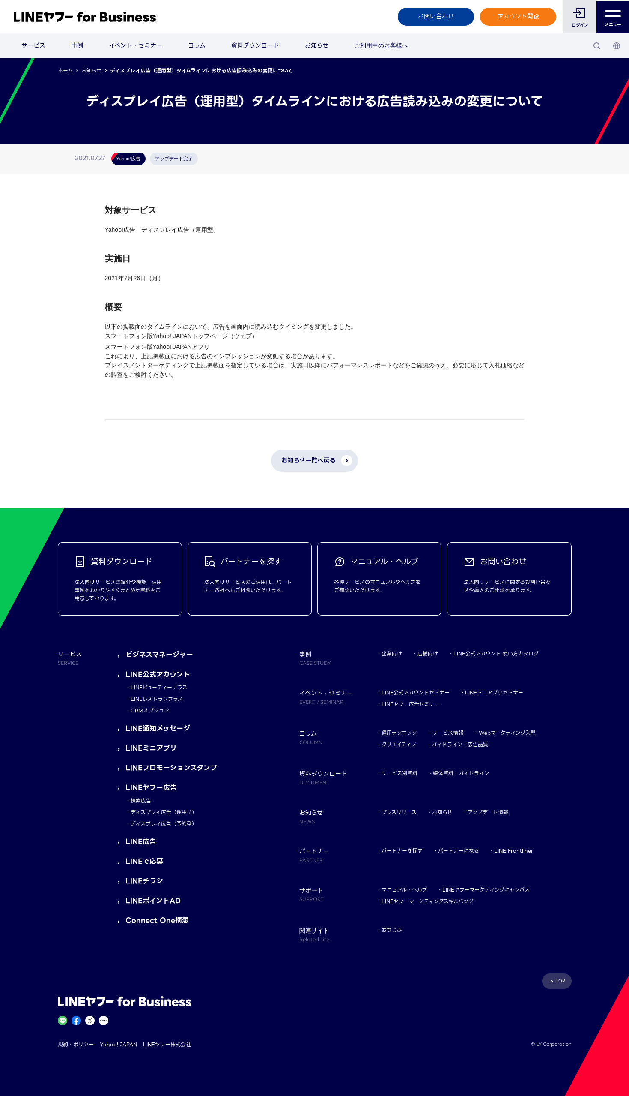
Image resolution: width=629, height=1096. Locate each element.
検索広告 (141, 800)
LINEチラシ (144, 881)
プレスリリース (399, 812)
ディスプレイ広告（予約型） (164, 824)
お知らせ (316, 45)
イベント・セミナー (135, 45)
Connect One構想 (157, 920)
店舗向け (427, 653)
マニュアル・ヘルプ (404, 890)
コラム (197, 45)
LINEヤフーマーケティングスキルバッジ (428, 901)
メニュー (612, 16)
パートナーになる (458, 851)
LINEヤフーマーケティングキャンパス (486, 890)
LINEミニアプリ (151, 748)
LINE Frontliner (513, 851)
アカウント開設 (517, 16)
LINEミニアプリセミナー (494, 692)
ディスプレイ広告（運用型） (164, 812)
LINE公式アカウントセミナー (416, 692)
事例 (77, 45)
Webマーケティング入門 (507, 733)
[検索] (597, 45)
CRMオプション (150, 710)
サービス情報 (447, 733)
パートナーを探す (402, 851)
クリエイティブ (399, 744)
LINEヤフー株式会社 (167, 1044)
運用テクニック (399, 733)
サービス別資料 (399, 773)
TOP (560, 981)
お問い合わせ (435, 16)
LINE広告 (140, 841)
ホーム (65, 70)
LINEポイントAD (153, 900)
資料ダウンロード (255, 45)
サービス (33, 45)
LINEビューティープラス (159, 687)
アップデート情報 (488, 812)
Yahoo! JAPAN (118, 1044)
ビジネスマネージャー (159, 654)
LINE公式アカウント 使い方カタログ (496, 653)
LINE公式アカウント (157, 674)
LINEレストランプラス (157, 699)
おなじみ (392, 930)
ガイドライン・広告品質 (460, 744)
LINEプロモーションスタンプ (171, 768)
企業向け (392, 653)
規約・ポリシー (76, 1044)
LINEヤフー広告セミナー (411, 704)
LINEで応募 (144, 861)
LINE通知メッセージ (157, 728)
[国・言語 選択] (616, 45)
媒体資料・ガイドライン (461, 773)
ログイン (579, 25)
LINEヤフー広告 (151, 787)
